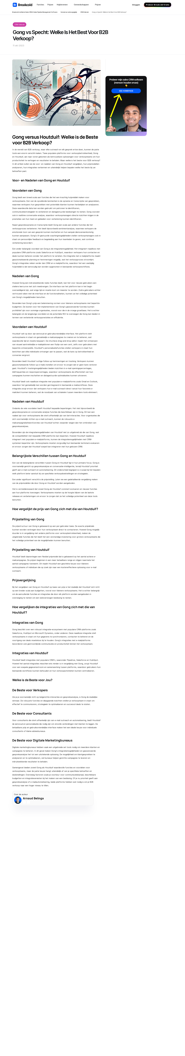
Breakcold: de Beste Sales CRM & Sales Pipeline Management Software (34, 12)
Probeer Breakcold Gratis (157, 5)
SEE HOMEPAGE (126, 91)
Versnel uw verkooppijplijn (69, 12)
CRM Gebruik (84, 12)
